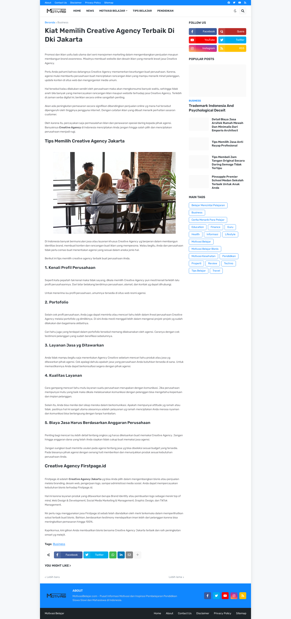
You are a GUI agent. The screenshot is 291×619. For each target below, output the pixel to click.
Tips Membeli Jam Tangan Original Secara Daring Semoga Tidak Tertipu (228, 162)
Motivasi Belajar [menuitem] (112, 10)
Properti (196, 263)
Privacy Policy (93, 2)
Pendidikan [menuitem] (165, 10)
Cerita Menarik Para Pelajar (208, 219)
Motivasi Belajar (201, 241)
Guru (230, 227)
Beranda (50, 22)
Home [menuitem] (77, 10)
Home (157, 613)
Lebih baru (53, 577)
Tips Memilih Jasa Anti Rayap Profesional (227, 143)
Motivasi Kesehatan (203, 256)
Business (62, 22)
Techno (228, 263)
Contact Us (61, 2)
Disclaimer (76, 2)
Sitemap (108, 2)
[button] (235, 10)
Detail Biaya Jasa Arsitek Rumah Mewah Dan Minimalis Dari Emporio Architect (227, 125)
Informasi (212, 234)
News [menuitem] (90, 10)
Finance (215, 227)
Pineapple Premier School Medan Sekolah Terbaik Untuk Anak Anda (228, 182)
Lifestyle (230, 234)
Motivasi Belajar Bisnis (205, 249)
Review (212, 263)
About (48, 2)
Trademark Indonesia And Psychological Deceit (211, 108)
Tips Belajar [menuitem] (142, 10)
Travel (216, 270)
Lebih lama (175, 577)
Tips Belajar (199, 270)
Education (198, 227)
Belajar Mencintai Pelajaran (208, 205)
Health (196, 234)
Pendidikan (229, 256)
